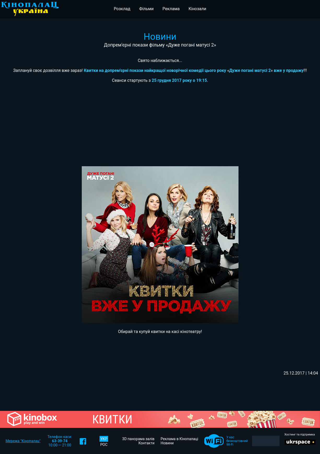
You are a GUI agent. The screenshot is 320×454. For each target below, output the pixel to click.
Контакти (146, 443)
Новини (167, 443)
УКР (103, 439)
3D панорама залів (138, 439)
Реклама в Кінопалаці (179, 439)
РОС (104, 444)
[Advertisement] (160, 127)
